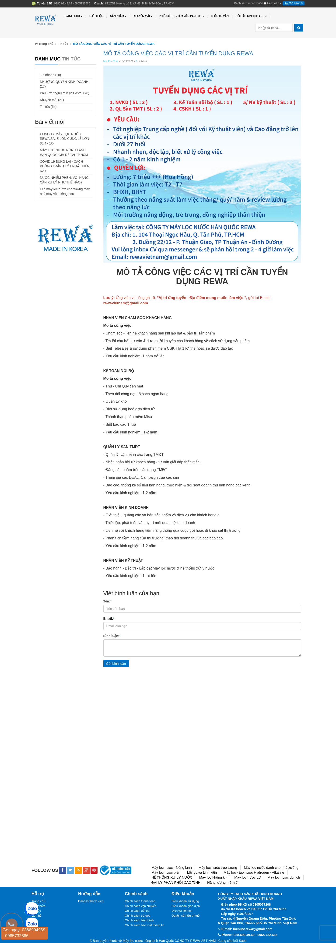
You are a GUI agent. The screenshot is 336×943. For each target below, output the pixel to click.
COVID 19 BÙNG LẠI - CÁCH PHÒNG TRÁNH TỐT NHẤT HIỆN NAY (64, 166)
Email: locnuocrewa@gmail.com (247, 929)
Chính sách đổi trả (137, 910)
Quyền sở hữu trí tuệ (186, 915)
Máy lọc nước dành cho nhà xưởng (271, 867)
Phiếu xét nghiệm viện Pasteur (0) (64, 93)
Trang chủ (38, 901)
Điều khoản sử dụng (185, 901)
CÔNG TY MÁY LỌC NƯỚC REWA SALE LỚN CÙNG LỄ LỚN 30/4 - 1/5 (64, 138)
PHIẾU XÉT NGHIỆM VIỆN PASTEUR (181, 16)
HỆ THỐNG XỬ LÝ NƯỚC (171, 877)
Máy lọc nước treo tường (218, 867)
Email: (108, 618)
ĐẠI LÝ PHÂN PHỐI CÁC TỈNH (175, 882)
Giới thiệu (96, 16)
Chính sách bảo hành (139, 920)
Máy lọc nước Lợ (247, 877)
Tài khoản (273, 3)
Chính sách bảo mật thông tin (144, 925)
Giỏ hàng (293, 3)
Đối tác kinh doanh (251, 16)
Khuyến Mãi (142, 16)
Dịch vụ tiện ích (182, 910)
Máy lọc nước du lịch (283, 877)
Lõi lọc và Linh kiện (202, 872)
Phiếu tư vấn (220, 16)
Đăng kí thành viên (90, 901)
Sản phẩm (118, 16)
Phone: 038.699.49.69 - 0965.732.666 (249, 935)
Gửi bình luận (116, 663)
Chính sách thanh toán (140, 901)
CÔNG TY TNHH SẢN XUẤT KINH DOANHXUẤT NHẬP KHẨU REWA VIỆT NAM (250, 896)
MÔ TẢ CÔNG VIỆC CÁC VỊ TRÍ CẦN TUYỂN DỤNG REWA (178, 53)
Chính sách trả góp (137, 915)
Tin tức (63, 44)
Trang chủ (73, 16)
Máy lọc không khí (213, 877)
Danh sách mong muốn (248, 3)
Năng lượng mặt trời (222, 882)
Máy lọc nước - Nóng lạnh (171, 867)
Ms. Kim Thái (110, 61)
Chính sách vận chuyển (140, 906)
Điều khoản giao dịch (186, 906)
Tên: (107, 601)
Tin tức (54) (48, 107)
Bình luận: (112, 635)
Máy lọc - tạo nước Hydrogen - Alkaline (254, 872)
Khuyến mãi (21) (52, 100)
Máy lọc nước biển (165, 872)
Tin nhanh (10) (50, 75)
